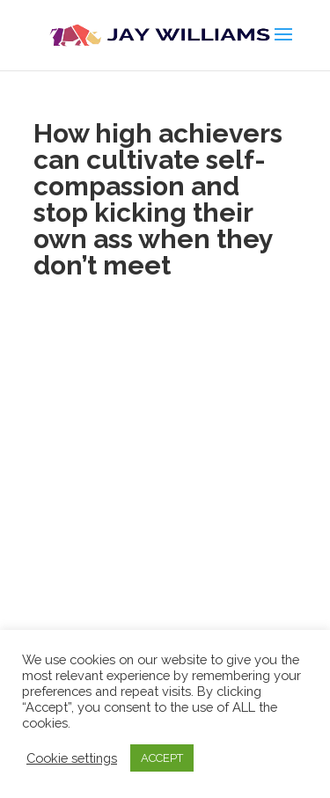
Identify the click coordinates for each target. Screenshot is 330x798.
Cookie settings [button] (71, 757)
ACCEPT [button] (162, 758)
